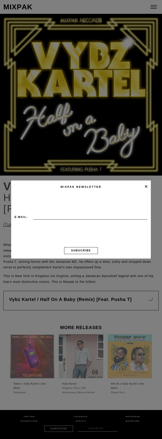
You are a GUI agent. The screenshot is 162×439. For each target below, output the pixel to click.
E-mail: (21, 217)
